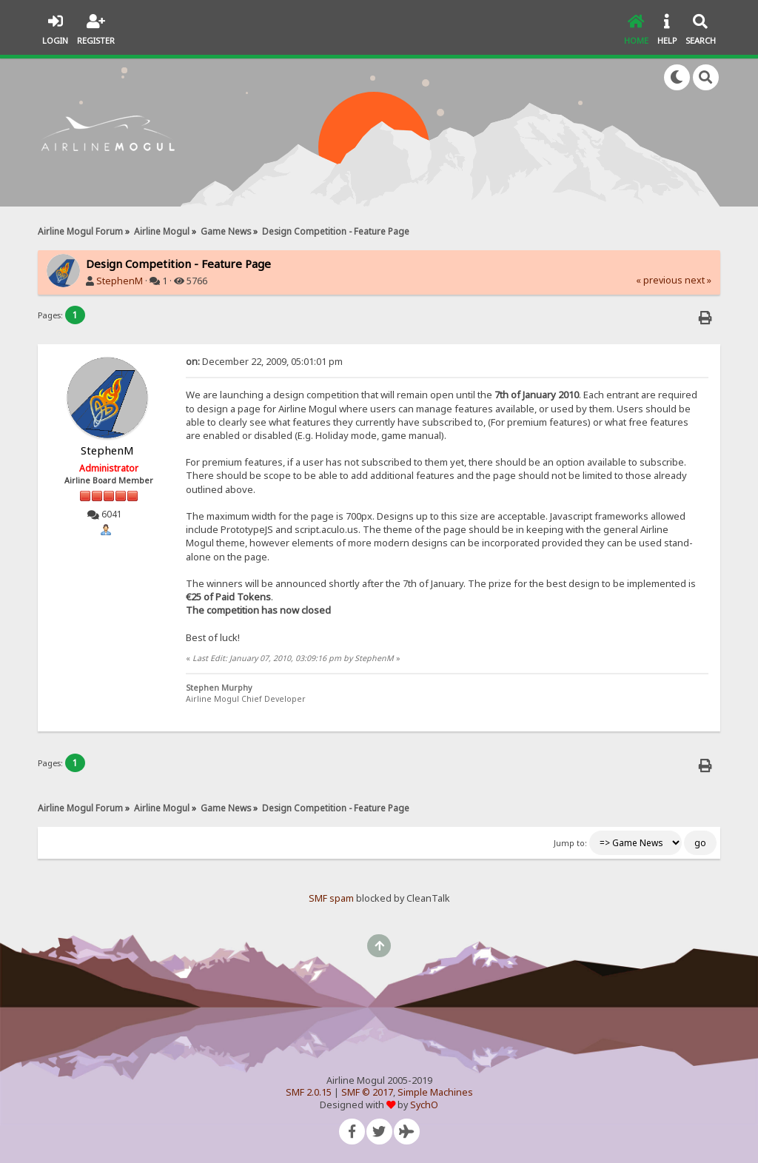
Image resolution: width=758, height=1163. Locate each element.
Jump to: (570, 843)
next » (698, 280)
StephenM (119, 281)
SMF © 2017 (367, 1092)
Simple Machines (435, 1092)
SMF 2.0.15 (309, 1092)
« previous (659, 280)
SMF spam (331, 898)
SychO (424, 1105)
